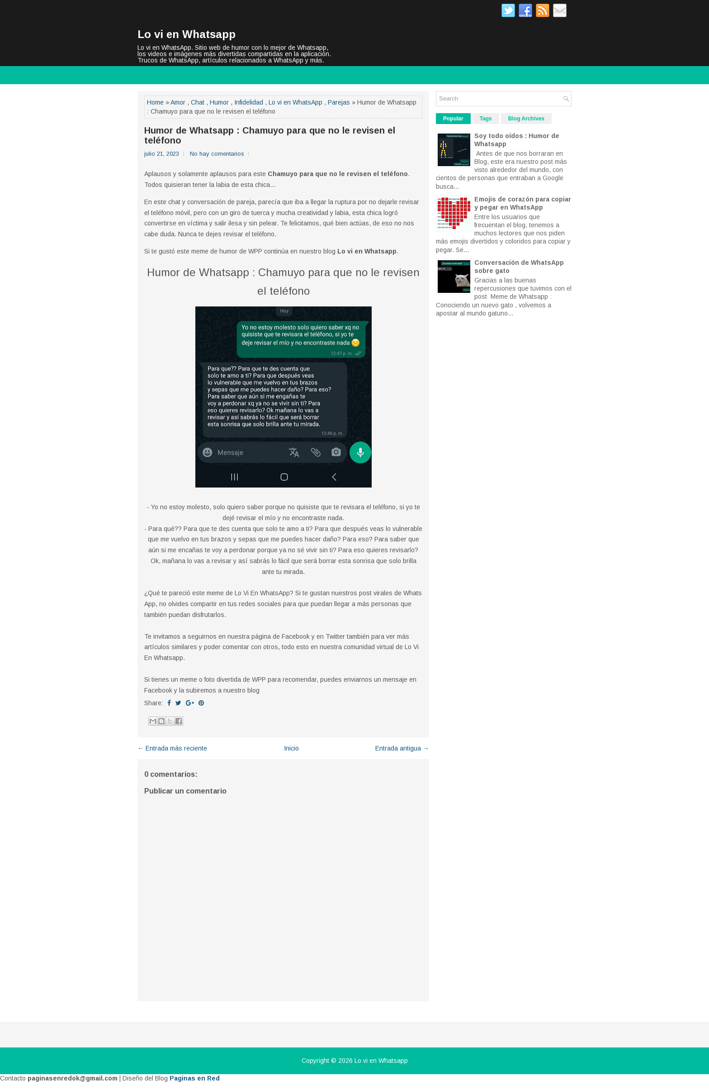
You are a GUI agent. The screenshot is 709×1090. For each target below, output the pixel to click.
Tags (486, 118)
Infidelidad (248, 102)
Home (155, 102)
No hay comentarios (217, 153)
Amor (177, 102)
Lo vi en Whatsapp (186, 34)
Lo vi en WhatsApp (295, 102)
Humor (219, 102)
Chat (197, 102)
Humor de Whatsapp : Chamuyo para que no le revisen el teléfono (269, 135)
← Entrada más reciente (172, 748)
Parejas (339, 102)
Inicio (291, 748)
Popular (453, 118)
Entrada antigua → (402, 748)
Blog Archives (526, 118)
